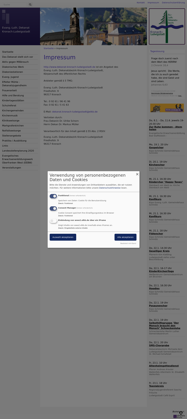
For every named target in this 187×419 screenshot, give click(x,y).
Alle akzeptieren (125, 237)
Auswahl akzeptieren (63, 237)
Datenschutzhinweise (110, 188)
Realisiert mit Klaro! (128, 243)
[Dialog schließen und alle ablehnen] (137, 173)
